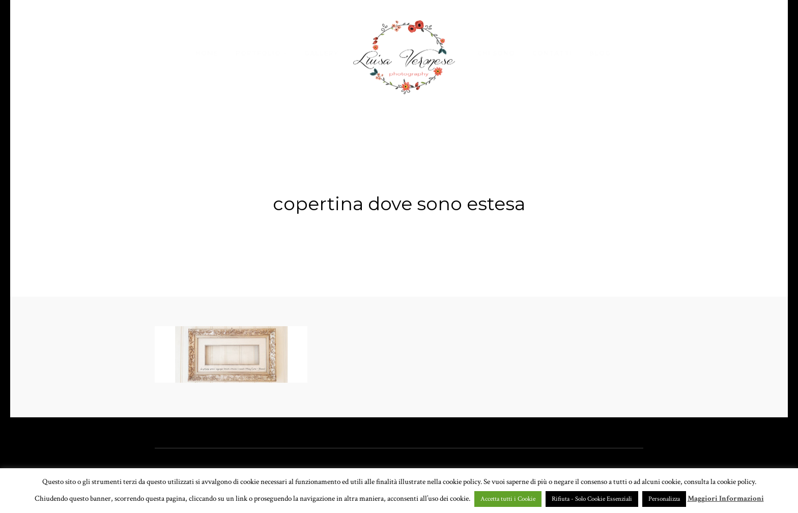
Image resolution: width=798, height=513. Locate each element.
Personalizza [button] (664, 499)
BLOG (600, 53)
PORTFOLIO (258, 53)
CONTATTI (552, 53)
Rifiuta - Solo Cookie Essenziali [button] (592, 499)
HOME (206, 53)
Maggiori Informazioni (726, 498)
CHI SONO (496, 53)
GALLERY (321, 53)
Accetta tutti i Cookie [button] (507, 499)
